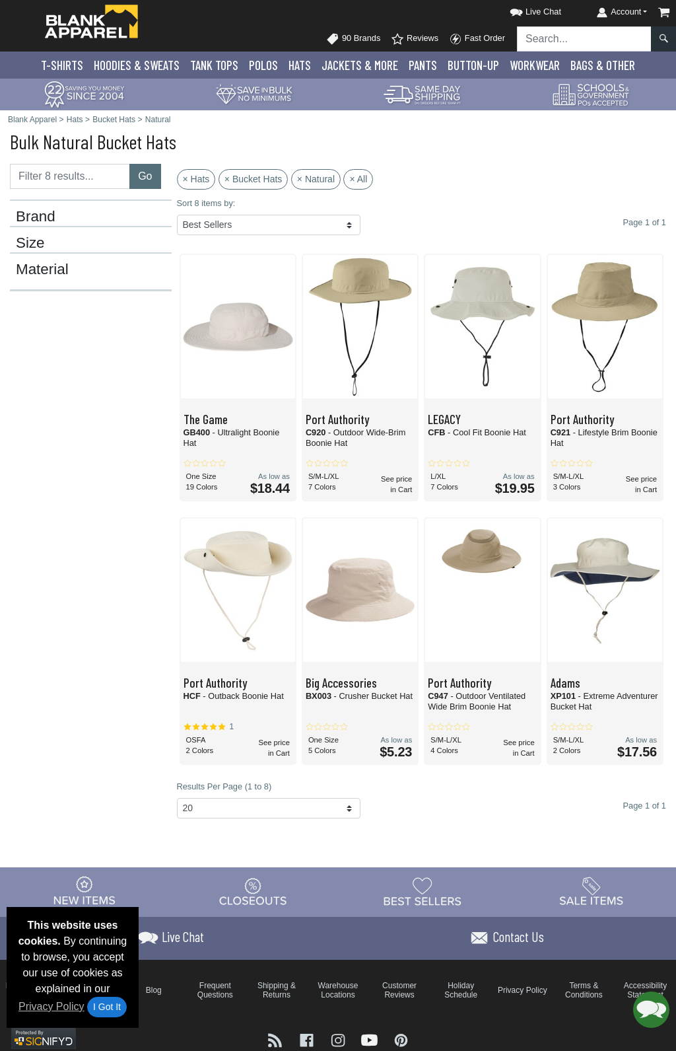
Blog (154, 990)
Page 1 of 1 (644, 806)
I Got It (107, 1006)
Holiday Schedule (460, 990)
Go (145, 176)
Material (42, 269)
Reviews (414, 39)
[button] (523, 9)
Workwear (535, 65)
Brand (35, 216)
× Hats (196, 179)
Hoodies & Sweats (137, 65)
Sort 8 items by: (206, 203)
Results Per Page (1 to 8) (224, 786)
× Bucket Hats (253, 179)
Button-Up (473, 65)
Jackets (359, 65)
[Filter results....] (70, 176)
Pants (423, 65)
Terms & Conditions (584, 990)
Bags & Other (602, 65)
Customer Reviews (399, 990)
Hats (299, 65)
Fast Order (477, 39)
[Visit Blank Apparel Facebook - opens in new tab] (308, 1039)
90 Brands (353, 39)
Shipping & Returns (276, 990)
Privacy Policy (51, 1006)
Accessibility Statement (645, 990)
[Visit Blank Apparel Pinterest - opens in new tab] (401, 1039)
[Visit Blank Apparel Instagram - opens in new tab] (339, 1039)
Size (30, 243)
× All (358, 179)
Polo (263, 65)
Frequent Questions (215, 990)
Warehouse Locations (338, 990)
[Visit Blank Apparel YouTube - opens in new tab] (371, 1039)
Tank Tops (214, 65)
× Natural (316, 179)
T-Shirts (62, 65)
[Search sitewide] (584, 39)
